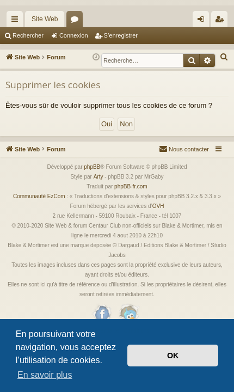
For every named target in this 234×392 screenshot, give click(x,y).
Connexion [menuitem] (203, 21)
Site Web (45, 19)
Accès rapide (17, 21)
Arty (98, 177)
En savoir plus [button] (44, 374)
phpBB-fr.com (130, 186)
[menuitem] (224, 57)
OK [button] (173, 355)
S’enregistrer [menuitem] (221, 21)
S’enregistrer (121, 35)
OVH (158, 206)
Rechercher (28, 35)
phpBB (92, 167)
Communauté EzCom (39, 196)
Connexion (73, 35)
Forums (77, 21)
